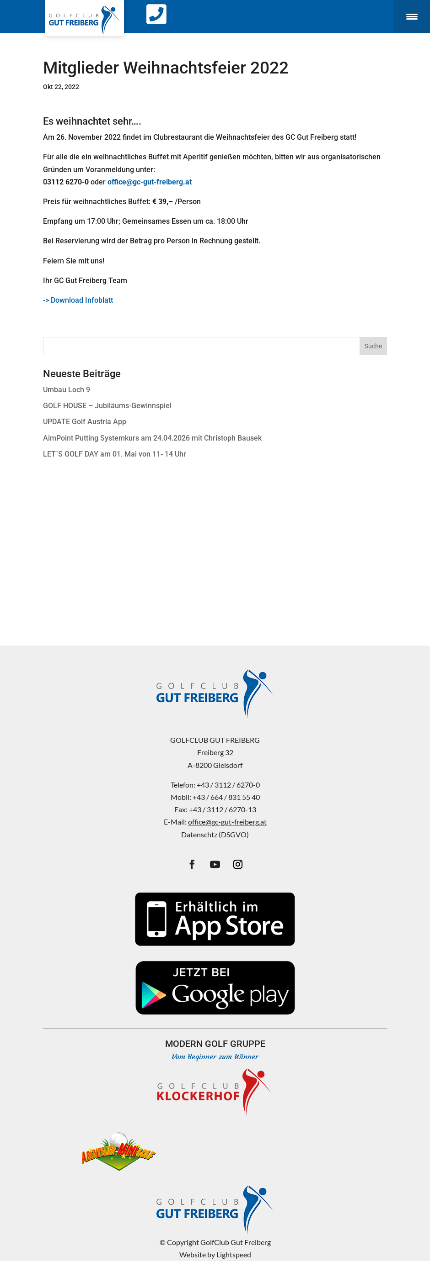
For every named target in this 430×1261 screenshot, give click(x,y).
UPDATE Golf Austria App (84, 421)
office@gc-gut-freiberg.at (227, 821)
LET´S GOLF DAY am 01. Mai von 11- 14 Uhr (114, 454)
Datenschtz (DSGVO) (215, 834)
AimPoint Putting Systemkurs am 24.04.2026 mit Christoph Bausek (152, 438)
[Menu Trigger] (411, 16)
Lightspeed (233, 1254)
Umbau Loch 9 (66, 389)
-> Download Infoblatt (78, 300)
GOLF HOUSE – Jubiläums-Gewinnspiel (107, 405)
